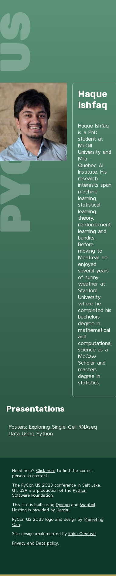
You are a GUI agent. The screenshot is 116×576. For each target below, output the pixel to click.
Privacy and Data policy (35, 543)
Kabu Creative (82, 533)
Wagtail (87, 504)
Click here (45, 470)
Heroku (63, 509)
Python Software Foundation (49, 493)
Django (63, 504)
